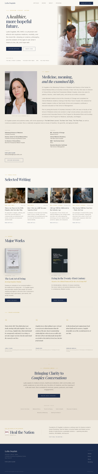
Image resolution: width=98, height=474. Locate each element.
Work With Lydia (86, 3)
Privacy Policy (90, 471)
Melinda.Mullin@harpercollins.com (13, 154)
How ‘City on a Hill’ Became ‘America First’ (36, 209)
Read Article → (9, 222)
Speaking (58, 3)
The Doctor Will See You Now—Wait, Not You (82, 209)
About (51, 3)
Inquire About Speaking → (49, 395)
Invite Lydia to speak (10, 152)
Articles (36, 3)
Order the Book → (12, 300)
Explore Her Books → (14, 160)
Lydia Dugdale (10, 3)
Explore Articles (14, 48)
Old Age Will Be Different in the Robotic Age (59, 209)
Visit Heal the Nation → (56, 436)
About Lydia (29, 48)
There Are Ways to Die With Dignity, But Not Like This (14, 209)
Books (44, 3)
